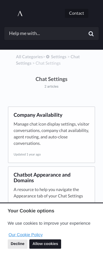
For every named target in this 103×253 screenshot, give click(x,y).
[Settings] (55, 56)
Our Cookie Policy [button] (26, 235)
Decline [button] (17, 244)
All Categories (29, 56)
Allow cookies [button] (45, 244)
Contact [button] (76, 13)
